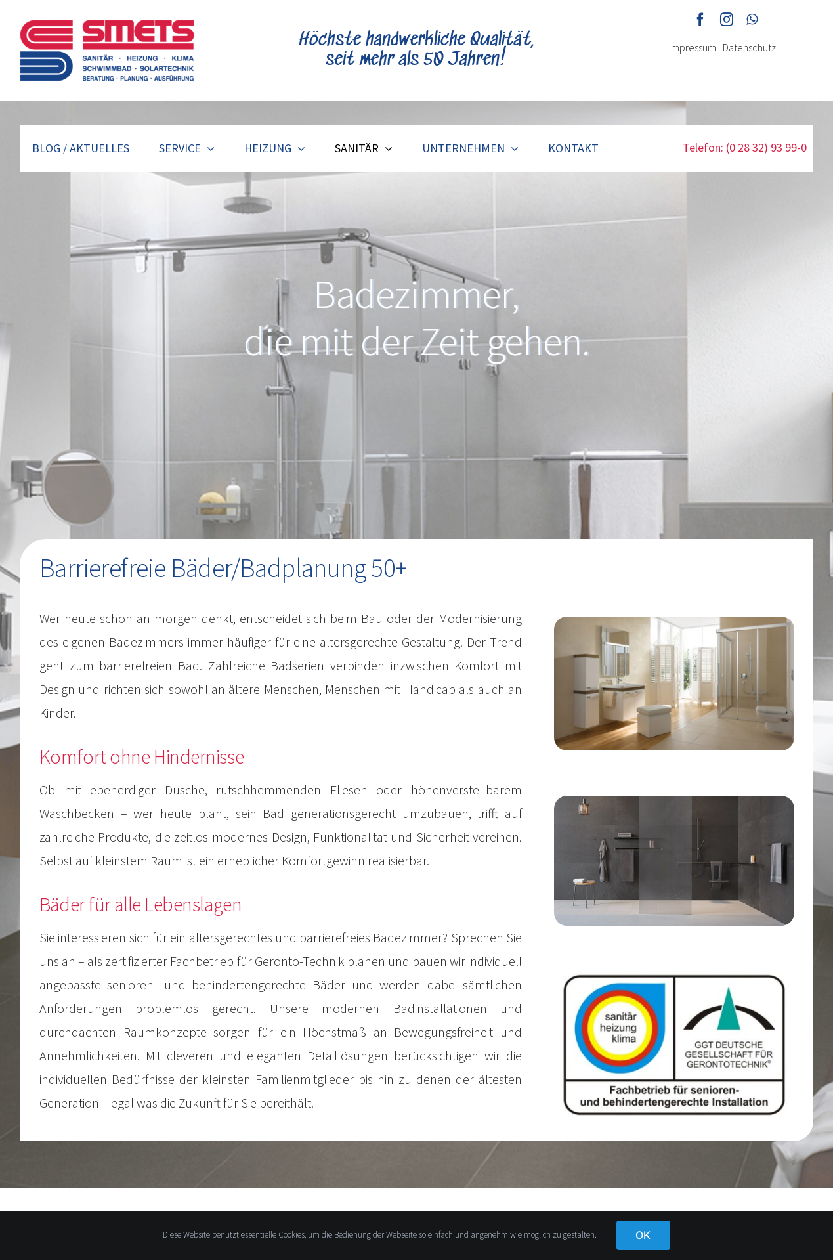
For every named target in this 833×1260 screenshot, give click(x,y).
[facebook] (700, 19)
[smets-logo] (107, 26)
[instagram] (726, 19)
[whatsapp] (752, 19)
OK (643, 1235)
